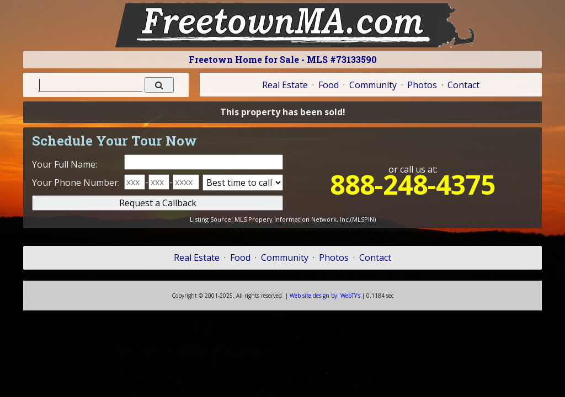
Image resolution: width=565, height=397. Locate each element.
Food (328, 85)
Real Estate (285, 85)
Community (373, 85)
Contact (463, 85)
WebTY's (325, 295)
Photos (422, 85)
